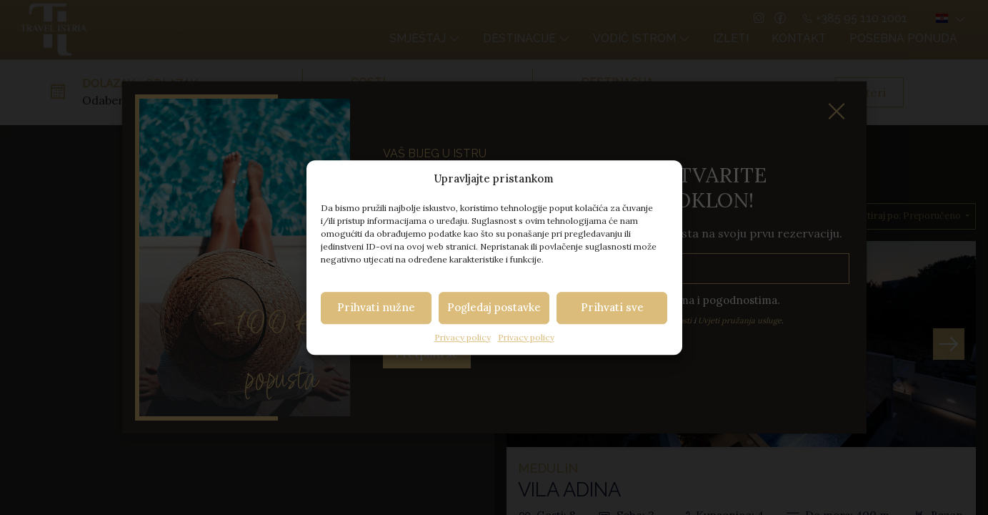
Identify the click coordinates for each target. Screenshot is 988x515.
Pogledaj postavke (494, 307)
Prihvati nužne (376, 307)
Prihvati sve (612, 307)
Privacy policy (462, 337)
